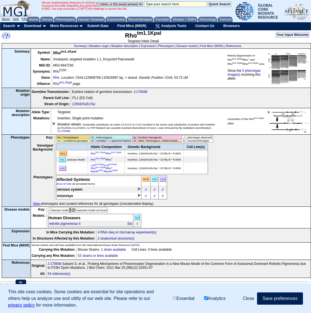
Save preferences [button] (280, 298)
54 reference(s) (59, 274)
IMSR (135, 245)
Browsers (231, 26)
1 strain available (113, 250)
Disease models (187, 46)
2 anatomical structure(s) (116, 238)
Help (16, 19)
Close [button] (248, 298)
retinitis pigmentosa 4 (64, 224)
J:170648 (140, 92)
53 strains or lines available (98, 256)
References (233, 46)
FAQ (25, 19)
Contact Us (204, 26)
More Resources (64, 26)
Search (9, 26)
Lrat (97, 165)
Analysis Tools (170, 26)
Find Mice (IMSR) (131, 26)
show (59, 183)
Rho (56, 78)
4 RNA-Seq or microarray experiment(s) (127, 232)
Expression (148, 46)
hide (68, 183)
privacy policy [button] (21, 305)
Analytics (215, 298)
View (36, 204)
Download (32, 26)
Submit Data (97, 26)
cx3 (163, 179)
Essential (183, 298)
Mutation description (125, 46)
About (6, 19)
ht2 (154, 179)
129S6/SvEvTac (84, 104)
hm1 (146, 179)
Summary (80, 46)
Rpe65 (97, 171)
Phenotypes (166, 46)
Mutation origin (99, 46)
